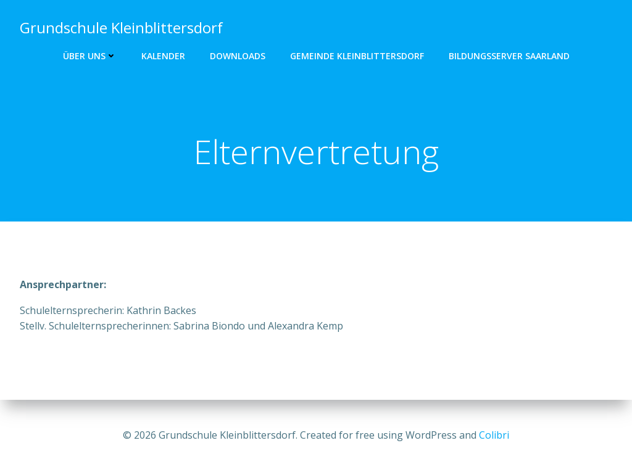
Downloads (237, 56)
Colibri (494, 435)
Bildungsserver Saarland (509, 56)
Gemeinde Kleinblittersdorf (357, 56)
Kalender (163, 56)
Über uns (90, 56)
